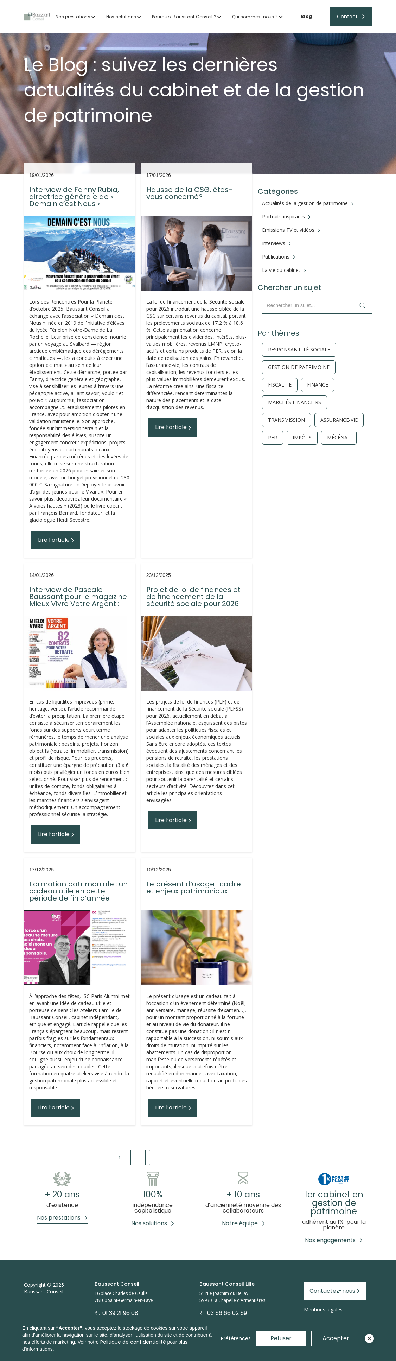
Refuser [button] (281, 1338)
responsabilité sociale (299, 349)
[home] (37, 16)
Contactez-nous (332, 1291)
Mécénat (339, 437)
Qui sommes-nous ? (255, 17)
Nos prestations (73, 17)
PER (272, 437)
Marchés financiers (294, 402)
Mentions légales (323, 1309)
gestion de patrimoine (299, 367)
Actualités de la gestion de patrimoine (305, 203)
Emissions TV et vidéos (288, 230)
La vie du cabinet (281, 270)
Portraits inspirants (283, 216)
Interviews (273, 243)
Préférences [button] (236, 1338)
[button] (75, 16)
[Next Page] (156, 1157)
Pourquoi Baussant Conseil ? (184, 17)
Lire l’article (54, 540)
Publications (275, 256)
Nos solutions (121, 17)
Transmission (286, 420)
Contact (347, 16)
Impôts (302, 437)
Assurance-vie (339, 420)
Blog (306, 16)
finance (317, 384)
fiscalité (280, 384)
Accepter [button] (335, 1338)
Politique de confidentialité (133, 1342)
